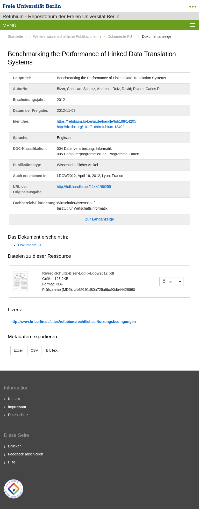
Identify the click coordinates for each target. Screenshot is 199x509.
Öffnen (168, 281)
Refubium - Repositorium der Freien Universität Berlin (61, 16)
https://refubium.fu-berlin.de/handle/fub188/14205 (96, 121)
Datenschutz (18, 415)
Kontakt (14, 399)
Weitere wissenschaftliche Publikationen (65, 36)
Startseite (15, 36)
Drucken (15, 446)
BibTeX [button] (52, 350)
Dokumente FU (120, 36)
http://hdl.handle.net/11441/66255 (84, 187)
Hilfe (11, 462)
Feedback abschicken (25, 454)
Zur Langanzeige (99, 219)
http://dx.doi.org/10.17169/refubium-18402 (91, 127)
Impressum (17, 407)
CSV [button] (34, 350)
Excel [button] (18, 350)
